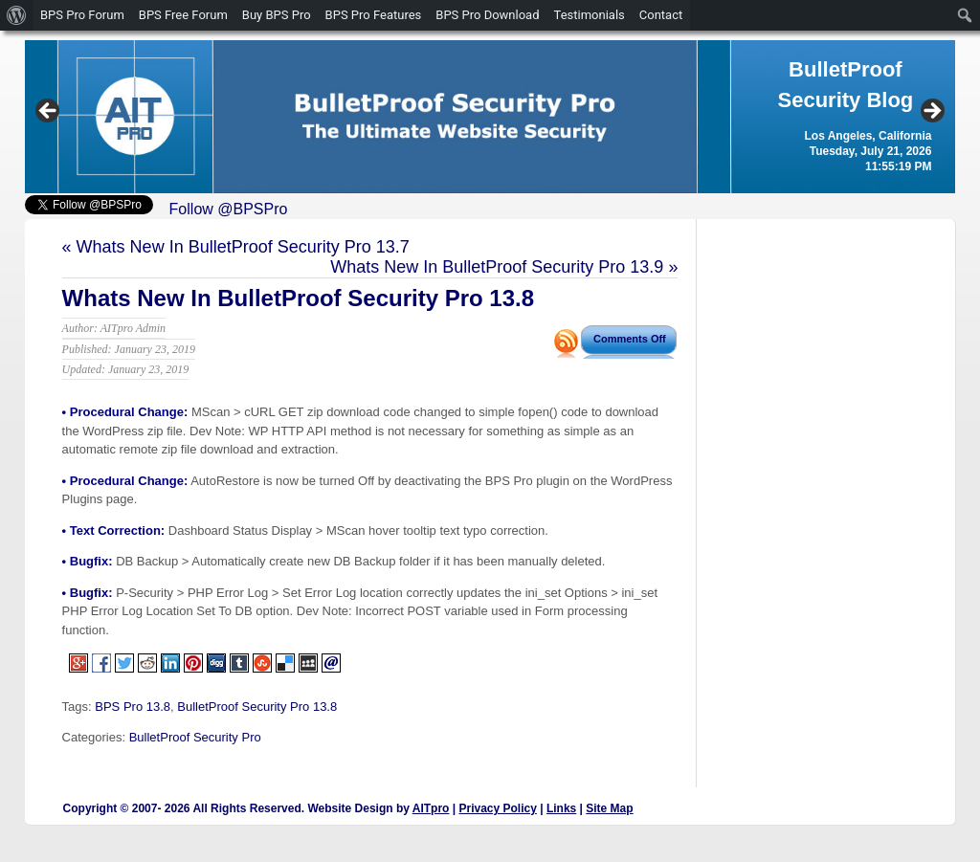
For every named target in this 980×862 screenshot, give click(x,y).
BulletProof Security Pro (195, 737)
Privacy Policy (497, 808)
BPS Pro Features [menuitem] (373, 15)
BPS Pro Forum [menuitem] (82, 15)
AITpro (431, 808)
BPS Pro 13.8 (132, 706)
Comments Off (629, 338)
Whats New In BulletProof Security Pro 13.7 (243, 246)
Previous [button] (48, 112)
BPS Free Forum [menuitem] (183, 15)
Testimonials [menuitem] (589, 15)
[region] (490, 116)
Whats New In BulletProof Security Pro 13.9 (496, 266)
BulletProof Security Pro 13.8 (257, 706)
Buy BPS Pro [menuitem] (276, 15)
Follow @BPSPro (228, 209)
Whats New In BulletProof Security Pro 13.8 (298, 298)
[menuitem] (16, 15)
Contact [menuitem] (660, 15)
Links (561, 808)
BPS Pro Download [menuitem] (487, 15)
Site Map (609, 808)
